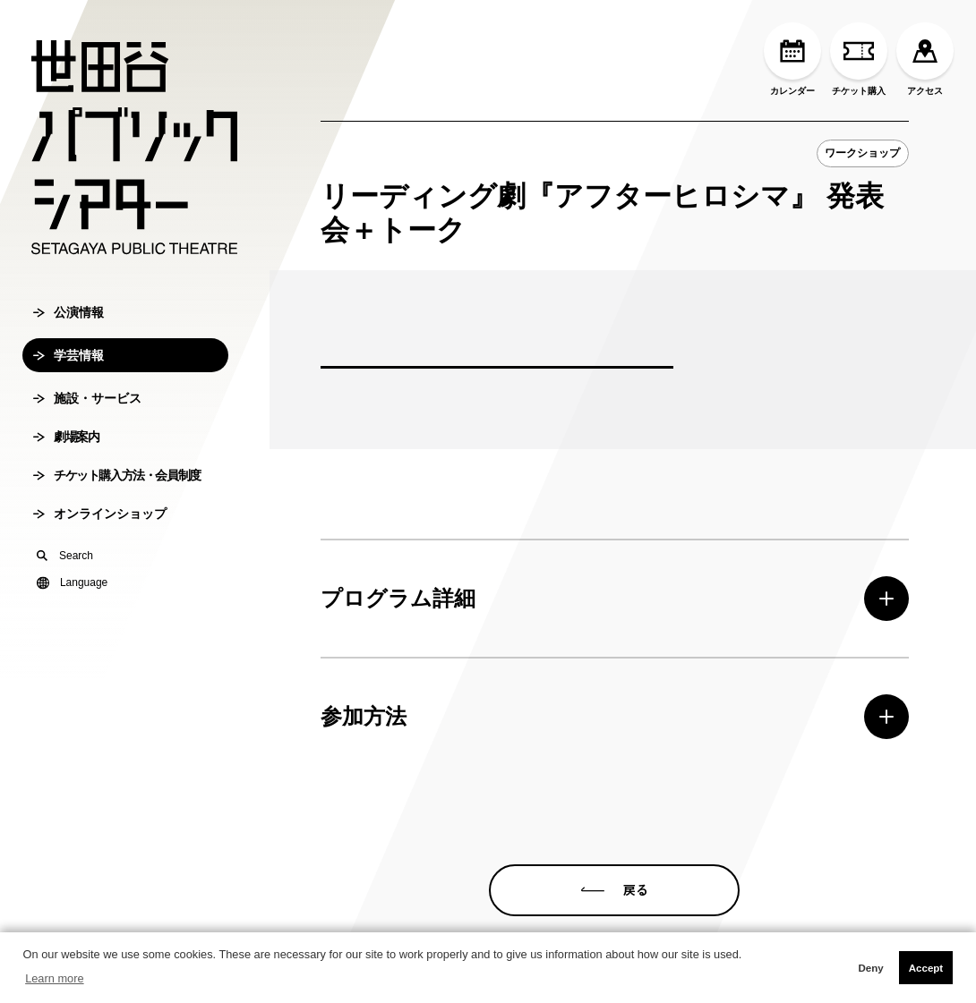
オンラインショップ (100, 513)
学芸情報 (68, 355)
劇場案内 (65, 436)
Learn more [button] (54, 978)
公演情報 (68, 312)
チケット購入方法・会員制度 (117, 475)
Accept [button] (926, 968)
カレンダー (792, 59)
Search (65, 555)
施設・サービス (87, 398)
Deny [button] (870, 968)
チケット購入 (858, 59)
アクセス (925, 59)
